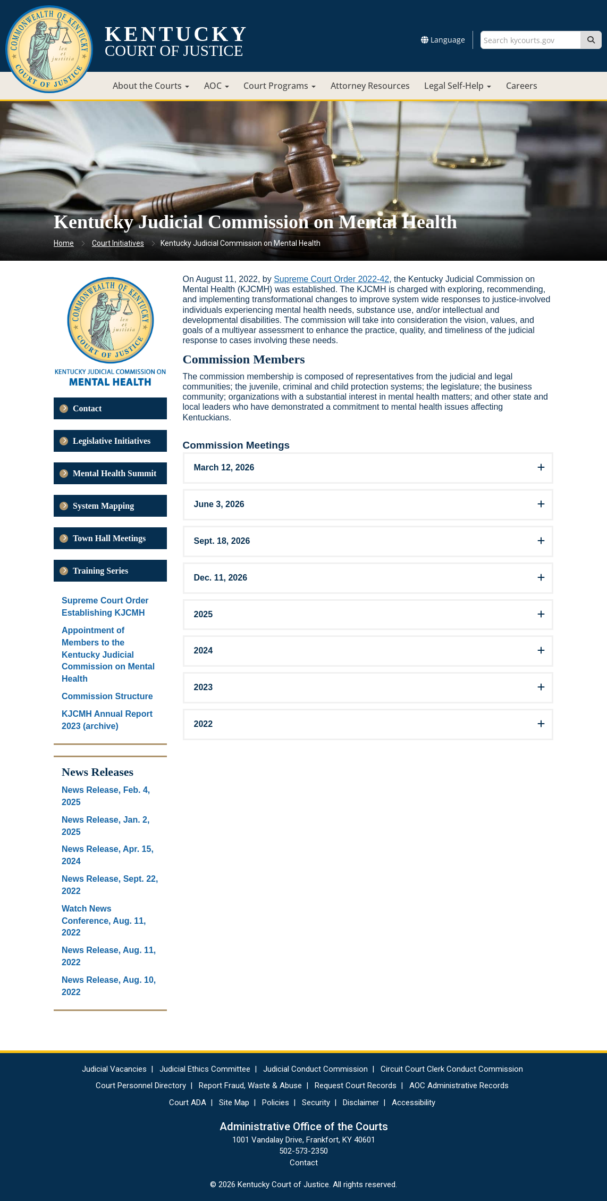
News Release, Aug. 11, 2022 (109, 956)
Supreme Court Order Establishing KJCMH (105, 606)
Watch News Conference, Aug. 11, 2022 (104, 921)
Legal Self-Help (457, 86)
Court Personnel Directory (141, 1085)
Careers (521, 86)
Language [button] (443, 40)
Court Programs (279, 86)
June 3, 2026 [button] (219, 504)
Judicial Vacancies (114, 1069)
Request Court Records (356, 1085)
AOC (216, 86)
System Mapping (103, 505)
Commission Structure (107, 696)
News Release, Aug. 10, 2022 (109, 986)
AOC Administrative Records (459, 1085)
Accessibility (413, 1102)
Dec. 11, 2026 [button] (221, 577)
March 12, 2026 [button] (224, 467)
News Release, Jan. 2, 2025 (105, 825)
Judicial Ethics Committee (204, 1069)
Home (64, 243)
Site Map (234, 1102)
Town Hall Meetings (109, 538)
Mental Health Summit (114, 473)
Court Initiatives (118, 243)
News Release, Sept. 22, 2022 (110, 885)
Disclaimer (361, 1102)
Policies (275, 1102)
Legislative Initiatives (111, 440)
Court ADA (187, 1102)
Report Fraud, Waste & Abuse (250, 1085)
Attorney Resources (370, 86)
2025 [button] (203, 614)
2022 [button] (203, 723)
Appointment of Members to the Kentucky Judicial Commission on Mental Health (108, 654)
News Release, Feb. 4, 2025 (106, 796)
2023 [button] (203, 687)
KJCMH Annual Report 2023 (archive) (107, 720)
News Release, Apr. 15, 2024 (108, 855)
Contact (87, 408)
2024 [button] (203, 650)
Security (316, 1102)
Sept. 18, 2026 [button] (222, 540)
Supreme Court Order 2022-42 (331, 279)
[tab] (368, 468)
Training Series (100, 570)
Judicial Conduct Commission (315, 1069)
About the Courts (151, 86)
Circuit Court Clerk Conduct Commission (452, 1069)
